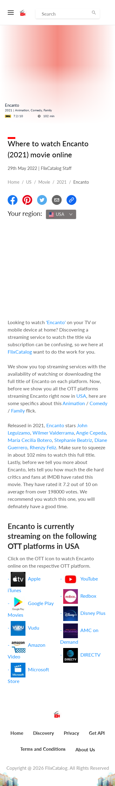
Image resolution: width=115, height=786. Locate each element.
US (29, 182)
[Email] (57, 200)
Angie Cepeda (91, 432)
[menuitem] (17, 736)
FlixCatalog (20, 352)
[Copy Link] (71, 200)
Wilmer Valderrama (53, 432)
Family (18, 410)
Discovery (43, 733)
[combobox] (61, 214)
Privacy (71, 733)
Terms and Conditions (43, 749)
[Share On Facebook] (12, 200)
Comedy (98, 403)
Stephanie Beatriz (73, 440)
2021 (62, 182)
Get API (97, 733)
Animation (74, 403)
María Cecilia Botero (30, 440)
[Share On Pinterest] (27, 200)
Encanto (55, 425)
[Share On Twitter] (42, 200)
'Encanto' (56, 322)
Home (13, 182)
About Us (85, 749)
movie (44, 182)
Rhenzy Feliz (43, 447)
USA (81, 396)
